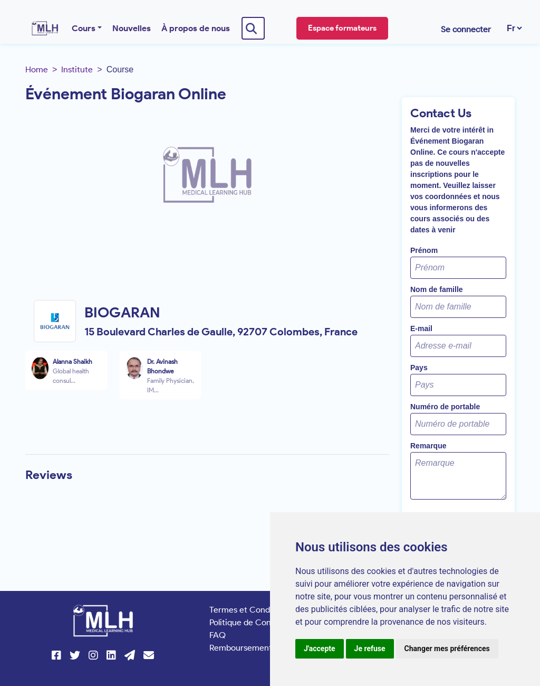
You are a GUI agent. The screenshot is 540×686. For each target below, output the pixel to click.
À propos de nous (195, 28)
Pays (419, 367)
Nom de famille (436, 289)
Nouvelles (131, 28)
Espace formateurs (342, 28)
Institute (77, 69)
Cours (83, 28)
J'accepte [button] (319, 648)
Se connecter (466, 29)
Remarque (428, 445)
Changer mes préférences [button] (447, 648)
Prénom (424, 250)
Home (36, 69)
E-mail (421, 328)
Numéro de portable (445, 406)
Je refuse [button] (369, 648)
